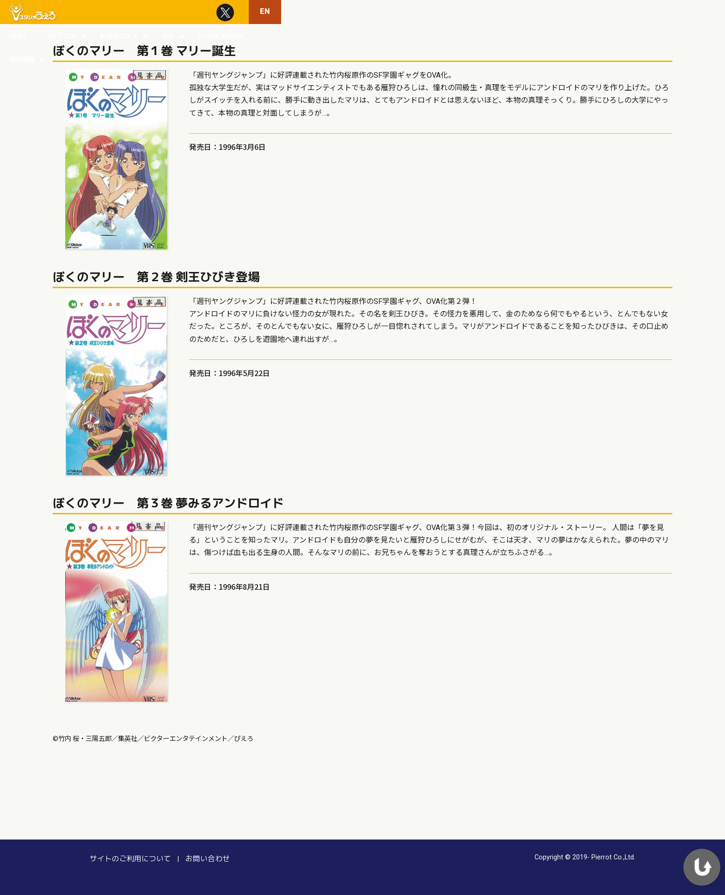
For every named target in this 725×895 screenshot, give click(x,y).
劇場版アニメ (467, 12)
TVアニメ (410, 12)
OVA (516, 12)
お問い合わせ (194, 858)
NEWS (367, 12)
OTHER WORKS (569, 12)
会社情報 (626, 12)
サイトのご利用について (125, 858)
